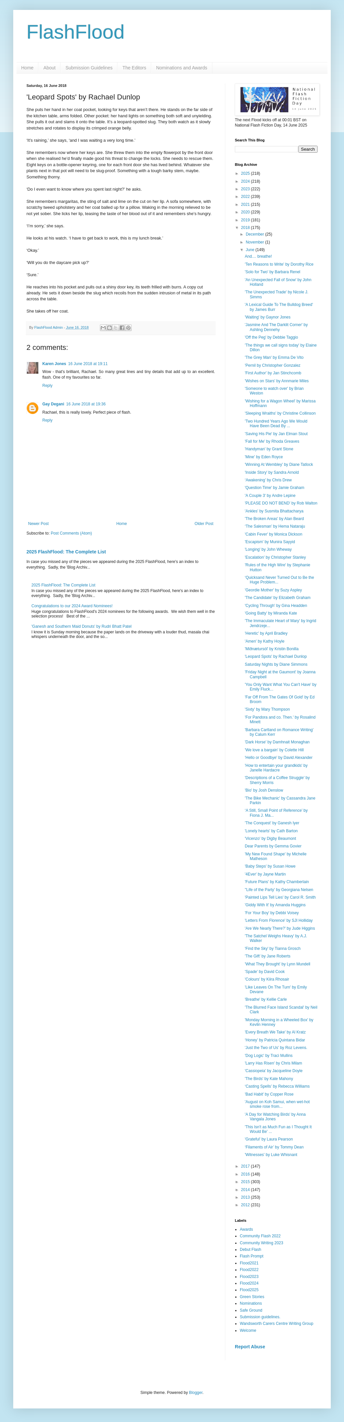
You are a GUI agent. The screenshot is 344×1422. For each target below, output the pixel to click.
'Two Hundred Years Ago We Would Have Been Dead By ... (276, 423)
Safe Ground (251, 1310)
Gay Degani (53, 404)
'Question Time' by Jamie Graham (274, 487)
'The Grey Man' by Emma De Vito (274, 357)
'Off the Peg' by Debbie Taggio (271, 337)
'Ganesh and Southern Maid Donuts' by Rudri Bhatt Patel (81, 626)
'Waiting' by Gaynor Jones (267, 317)
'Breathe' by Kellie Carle (266, 999)
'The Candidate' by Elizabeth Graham (278, 597)
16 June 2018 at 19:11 (88, 363)
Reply (47, 385)
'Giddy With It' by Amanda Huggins (275, 905)
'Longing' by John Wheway (268, 549)
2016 (246, 1174)
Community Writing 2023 (261, 1243)
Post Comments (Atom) (71, 533)
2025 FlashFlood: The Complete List (66, 551)
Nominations (251, 1303)
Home (27, 67)
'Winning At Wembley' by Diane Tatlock (279, 464)
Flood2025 (249, 1290)
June (250, 249)
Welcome (248, 1330)
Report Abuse (250, 1346)
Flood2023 (249, 1276)
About (49, 67)
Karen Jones (54, 363)
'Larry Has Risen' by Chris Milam (273, 1063)
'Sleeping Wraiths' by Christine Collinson (280, 413)
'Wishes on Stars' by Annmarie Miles (277, 381)
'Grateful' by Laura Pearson (269, 1139)
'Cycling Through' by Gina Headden (276, 605)
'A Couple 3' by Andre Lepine (270, 495)
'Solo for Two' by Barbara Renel (272, 272)
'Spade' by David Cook (265, 971)
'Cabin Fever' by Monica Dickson (273, 534)
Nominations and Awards (181, 67)
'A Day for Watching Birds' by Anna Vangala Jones (275, 1116)
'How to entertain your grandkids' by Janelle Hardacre (276, 767)
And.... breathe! (258, 256)
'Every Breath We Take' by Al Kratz (275, 1032)
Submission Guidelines (88, 67)
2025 (246, 173)
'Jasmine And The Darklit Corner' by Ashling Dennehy (276, 327)
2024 (246, 181)
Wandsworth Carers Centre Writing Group (276, 1323)
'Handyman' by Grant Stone (269, 449)
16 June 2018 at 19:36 (86, 404)
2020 (246, 212)
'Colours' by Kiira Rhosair (267, 979)
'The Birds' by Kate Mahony (269, 1078)
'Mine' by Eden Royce (264, 457)
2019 (246, 220)
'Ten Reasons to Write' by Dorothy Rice (279, 264)
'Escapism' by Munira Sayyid (270, 542)
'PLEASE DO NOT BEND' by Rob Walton (281, 503)
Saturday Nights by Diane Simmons (276, 664)
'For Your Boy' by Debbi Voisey (272, 913)
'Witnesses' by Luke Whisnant (271, 1154)
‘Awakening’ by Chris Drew (268, 480)
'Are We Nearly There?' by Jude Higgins (280, 928)
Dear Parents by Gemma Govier (273, 846)
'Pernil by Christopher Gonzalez (272, 365)
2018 (246, 227)
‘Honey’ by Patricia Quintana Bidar (275, 1040)
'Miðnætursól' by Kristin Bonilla (272, 649)
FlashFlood (75, 32)
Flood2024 (249, 1283)
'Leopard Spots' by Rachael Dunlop (276, 656)
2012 (246, 1205)
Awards (246, 1229)
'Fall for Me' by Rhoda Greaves (272, 441)
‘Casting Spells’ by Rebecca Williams (277, 1086)
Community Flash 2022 (260, 1236)
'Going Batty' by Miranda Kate (271, 613)
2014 (246, 1189)
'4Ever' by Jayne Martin (265, 874)
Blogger (195, 1392)
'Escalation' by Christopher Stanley (275, 557)
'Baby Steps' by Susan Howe (270, 866)
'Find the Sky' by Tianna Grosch (273, 948)
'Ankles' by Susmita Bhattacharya (274, 511)
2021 (246, 204)
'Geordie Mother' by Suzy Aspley (273, 590)
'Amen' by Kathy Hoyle (264, 641)
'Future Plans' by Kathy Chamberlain (277, 881)
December (255, 234)
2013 (246, 1197)
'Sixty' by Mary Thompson (267, 709)
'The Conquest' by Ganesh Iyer (272, 823)
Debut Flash (250, 1249)
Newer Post (38, 523)
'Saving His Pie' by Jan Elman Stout (276, 433)
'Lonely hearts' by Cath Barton (271, 831)
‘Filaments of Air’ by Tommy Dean (274, 1147)
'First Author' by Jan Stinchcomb (273, 373)
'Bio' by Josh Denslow (264, 790)
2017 (246, 1166)
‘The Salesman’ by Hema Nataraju (275, 526)
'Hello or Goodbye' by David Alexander (279, 757)
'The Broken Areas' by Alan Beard (274, 518)
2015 (246, 1181)
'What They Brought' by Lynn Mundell (277, 964)
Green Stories (252, 1296)
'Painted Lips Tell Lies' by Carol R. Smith (280, 897)
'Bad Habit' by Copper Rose (269, 1094)
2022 (246, 196)
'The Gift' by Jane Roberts (267, 956)
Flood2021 (249, 1263)
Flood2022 (249, 1269)
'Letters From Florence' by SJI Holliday (279, 920)
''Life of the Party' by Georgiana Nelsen (279, 889)
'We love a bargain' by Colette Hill (274, 750)
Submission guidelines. (260, 1317)
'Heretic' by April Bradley (266, 633)
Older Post (203, 523)
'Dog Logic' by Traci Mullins (269, 1055)
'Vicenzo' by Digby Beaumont (270, 838)
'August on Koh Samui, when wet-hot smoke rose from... (277, 1104)
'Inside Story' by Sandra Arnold (272, 472)
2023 (246, 189)
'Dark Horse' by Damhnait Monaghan (277, 742)
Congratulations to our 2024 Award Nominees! (71, 606)
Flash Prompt (251, 1256)
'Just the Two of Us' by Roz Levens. (276, 1047)
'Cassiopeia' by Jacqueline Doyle (274, 1070)
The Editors (134, 67)
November (255, 242)
